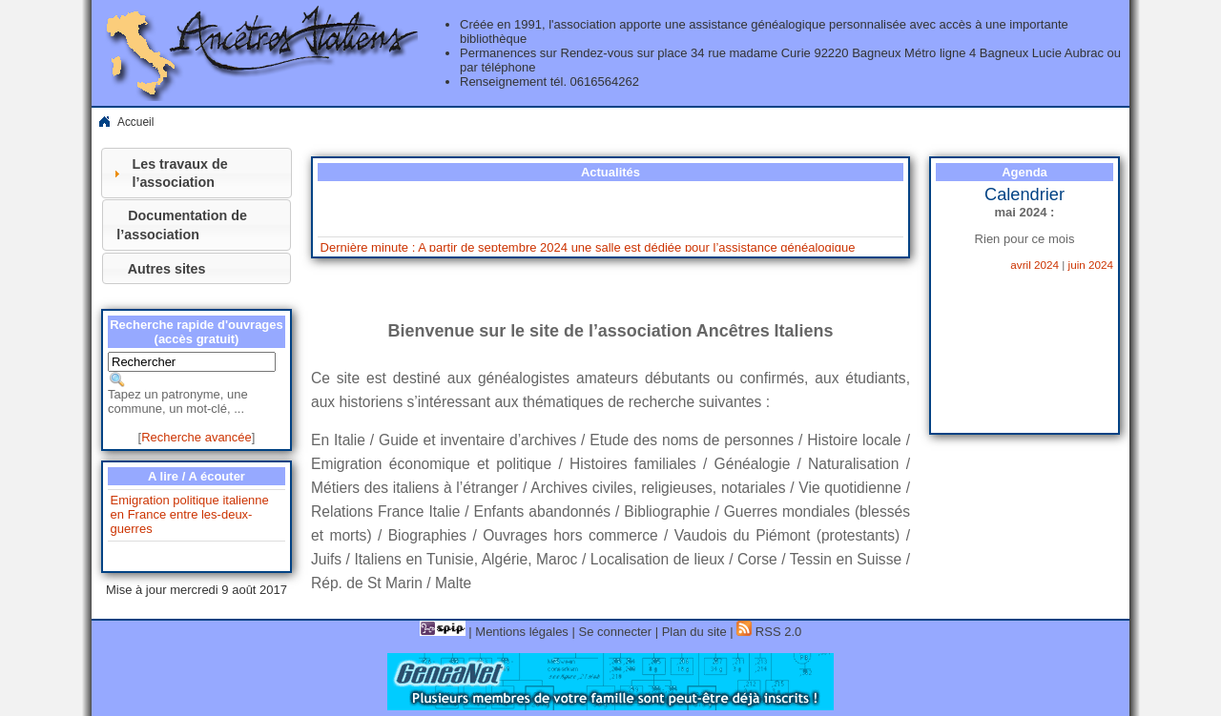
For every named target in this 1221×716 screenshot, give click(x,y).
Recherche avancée (196, 437)
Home (104, 122)
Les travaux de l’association (179, 173)
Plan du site (694, 631)
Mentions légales (522, 631)
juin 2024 (1090, 264)
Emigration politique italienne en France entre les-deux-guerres (190, 514)
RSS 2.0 (768, 631)
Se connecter (615, 631)
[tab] (196, 173)
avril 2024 (1034, 264)
